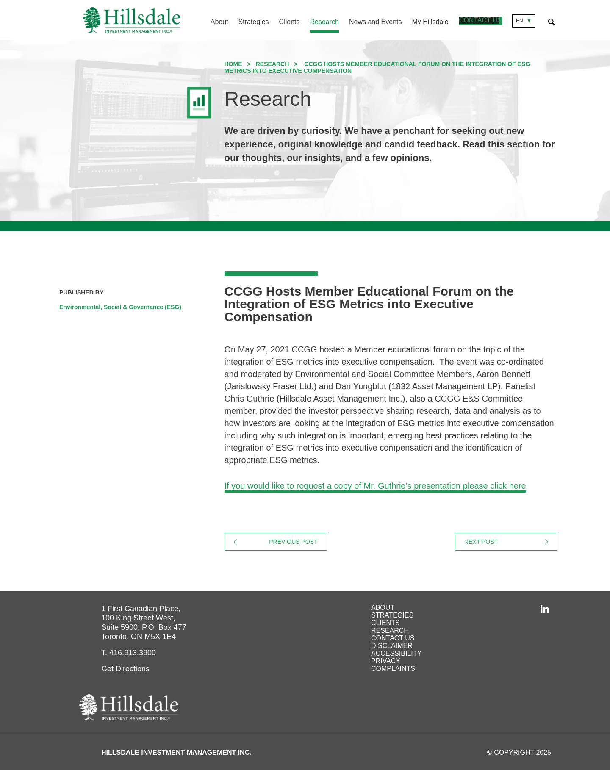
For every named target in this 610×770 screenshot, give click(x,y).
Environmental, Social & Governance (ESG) (120, 307)
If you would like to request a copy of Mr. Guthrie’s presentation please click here (375, 485)
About (219, 21)
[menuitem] (214, 23)
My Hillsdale (430, 21)
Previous (298, 541)
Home (233, 64)
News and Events (375, 21)
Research (324, 21)
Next (510, 541)
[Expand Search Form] (551, 21)
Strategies (253, 21)
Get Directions (125, 669)
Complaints (393, 668)
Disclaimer (392, 645)
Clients (289, 21)
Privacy (385, 661)
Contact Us (480, 21)
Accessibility (396, 653)
